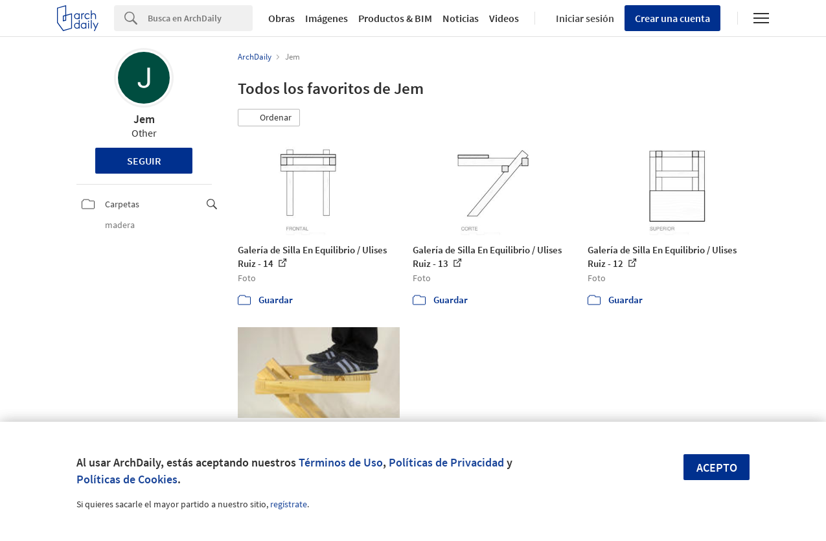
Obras (281, 18)
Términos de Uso (341, 462)
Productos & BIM (395, 18)
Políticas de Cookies (127, 479)
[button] (269, 118)
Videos (504, 18)
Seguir (144, 160)
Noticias (460, 18)
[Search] (200, 18)
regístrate (288, 504)
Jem (144, 118)
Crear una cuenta (672, 18)
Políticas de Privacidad (446, 462)
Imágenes (326, 18)
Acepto (716, 467)
